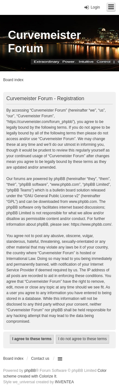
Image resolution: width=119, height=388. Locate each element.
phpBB (30, 370)
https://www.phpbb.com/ (91, 224)
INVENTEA (64, 382)
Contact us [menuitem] (40, 358)
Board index (13, 358)
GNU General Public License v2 (51, 196)
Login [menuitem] (95, 7)
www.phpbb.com (83, 201)
